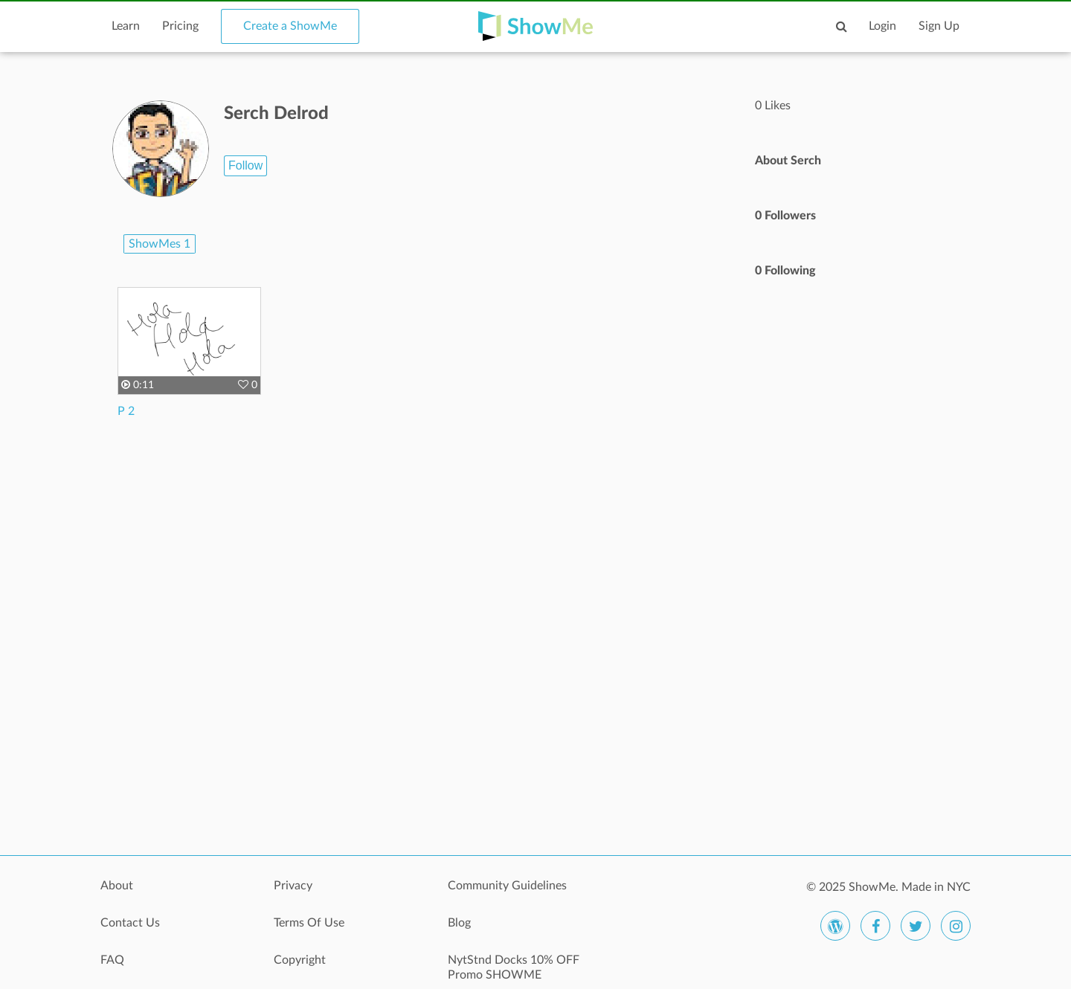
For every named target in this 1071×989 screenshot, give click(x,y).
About (116, 886)
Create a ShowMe (290, 26)
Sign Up (939, 26)
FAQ (112, 960)
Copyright (300, 960)
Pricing (180, 26)
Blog (459, 923)
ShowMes (159, 244)
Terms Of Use (309, 923)
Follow (245, 165)
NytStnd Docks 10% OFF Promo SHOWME (513, 967)
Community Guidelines (507, 886)
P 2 (126, 411)
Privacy (293, 886)
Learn (126, 26)
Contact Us (130, 923)
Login (882, 26)
